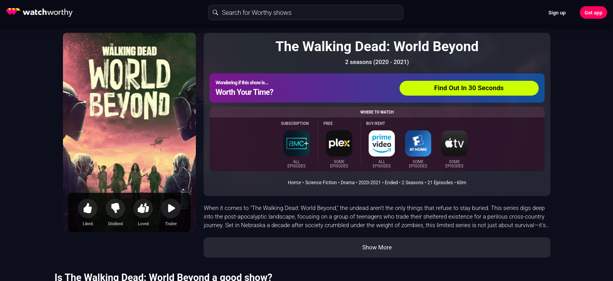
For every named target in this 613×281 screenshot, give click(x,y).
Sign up (557, 13)
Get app (593, 13)
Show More (377, 247)
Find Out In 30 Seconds (469, 88)
